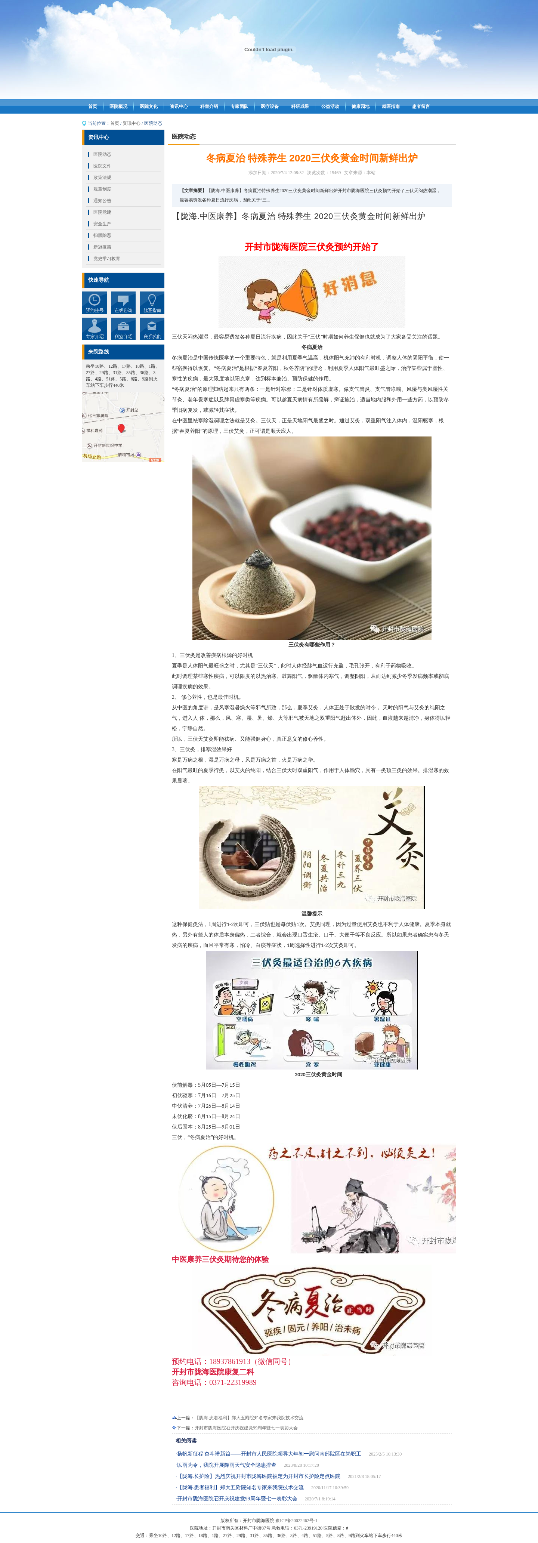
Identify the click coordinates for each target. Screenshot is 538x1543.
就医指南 (391, 106)
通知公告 (102, 200)
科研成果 (300, 106)
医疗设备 (270, 106)
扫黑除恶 (102, 235)
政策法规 (102, 177)
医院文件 (102, 166)
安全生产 (102, 223)
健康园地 (361, 106)
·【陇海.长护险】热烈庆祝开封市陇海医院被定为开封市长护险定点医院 (258, 1476)
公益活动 (330, 106)
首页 (92, 106)
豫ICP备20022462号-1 (296, 1520)
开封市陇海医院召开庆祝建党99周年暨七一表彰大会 (246, 1428)
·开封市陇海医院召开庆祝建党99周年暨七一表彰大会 (236, 1499)
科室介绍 (209, 106)
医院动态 (102, 154)
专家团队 (239, 106)
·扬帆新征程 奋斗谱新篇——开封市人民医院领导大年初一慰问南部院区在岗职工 (268, 1454)
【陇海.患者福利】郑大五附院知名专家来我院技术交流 (249, 1417)
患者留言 (421, 106)
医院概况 (118, 106)
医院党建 (102, 212)
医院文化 (149, 106)
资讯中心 (179, 106)
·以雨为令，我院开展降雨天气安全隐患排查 (226, 1465)
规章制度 (102, 189)
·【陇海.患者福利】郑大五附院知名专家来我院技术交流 (240, 1487)
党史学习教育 (106, 258)
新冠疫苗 (102, 247)
